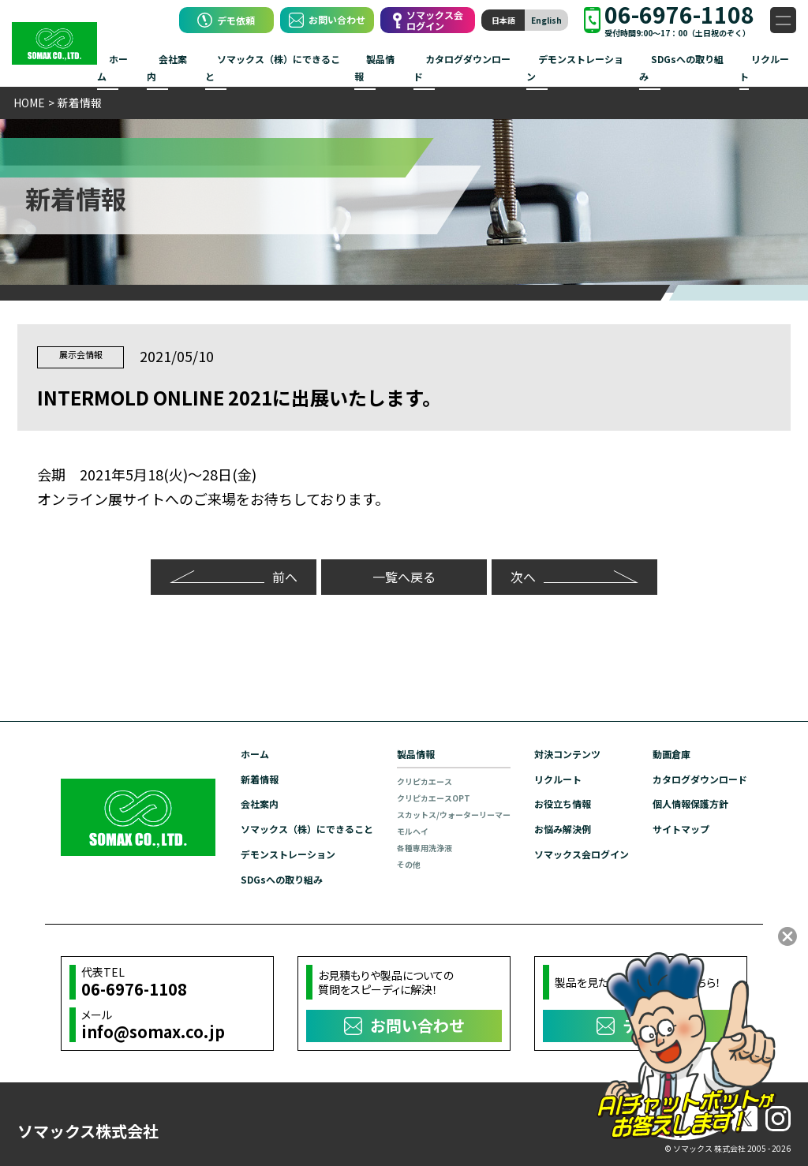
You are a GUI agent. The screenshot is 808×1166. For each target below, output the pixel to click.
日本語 (503, 20)
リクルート (764, 67)
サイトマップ (681, 827)
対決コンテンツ (567, 754)
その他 (409, 863)
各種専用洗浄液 (424, 847)
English (546, 20)
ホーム (112, 67)
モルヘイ (412, 830)
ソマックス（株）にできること (272, 67)
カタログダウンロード (462, 67)
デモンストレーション (574, 67)
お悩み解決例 (562, 827)
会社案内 (167, 67)
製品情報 (374, 67)
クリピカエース (424, 781)
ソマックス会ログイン (581, 851)
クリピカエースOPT (433, 797)
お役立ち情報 (562, 802)
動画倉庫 (671, 754)
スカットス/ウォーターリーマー (454, 814)
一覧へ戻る (404, 576)
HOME (29, 102)
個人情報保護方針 (690, 802)
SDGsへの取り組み (681, 67)
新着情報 (260, 778)
